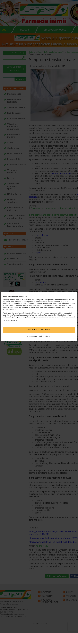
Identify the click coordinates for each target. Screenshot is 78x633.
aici (17, 321)
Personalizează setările (39, 336)
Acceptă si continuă (39, 330)
